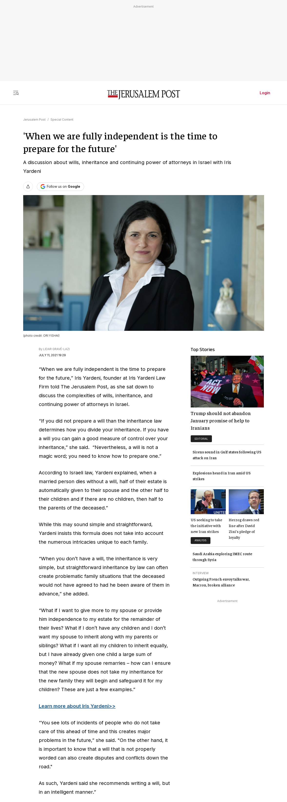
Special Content (61, 119)
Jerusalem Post (34, 119)
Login (265, 92)
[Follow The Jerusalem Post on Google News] (60, 186)
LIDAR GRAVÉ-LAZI (56, 349)
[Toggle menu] (15, 93)
